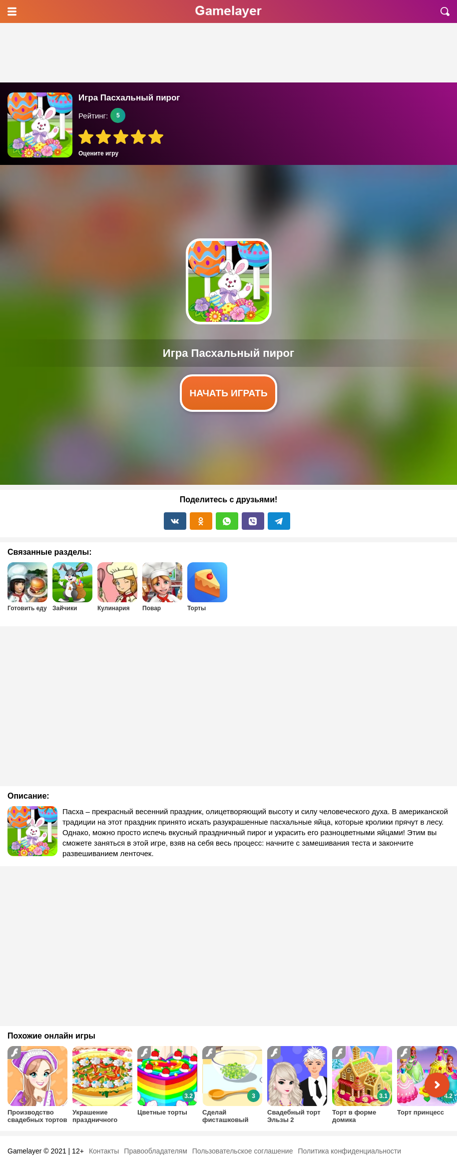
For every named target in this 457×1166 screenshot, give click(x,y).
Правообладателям (155, 1151)
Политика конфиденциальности (349, 1151)
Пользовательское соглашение (242, 1151)
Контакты (104, 1151)
